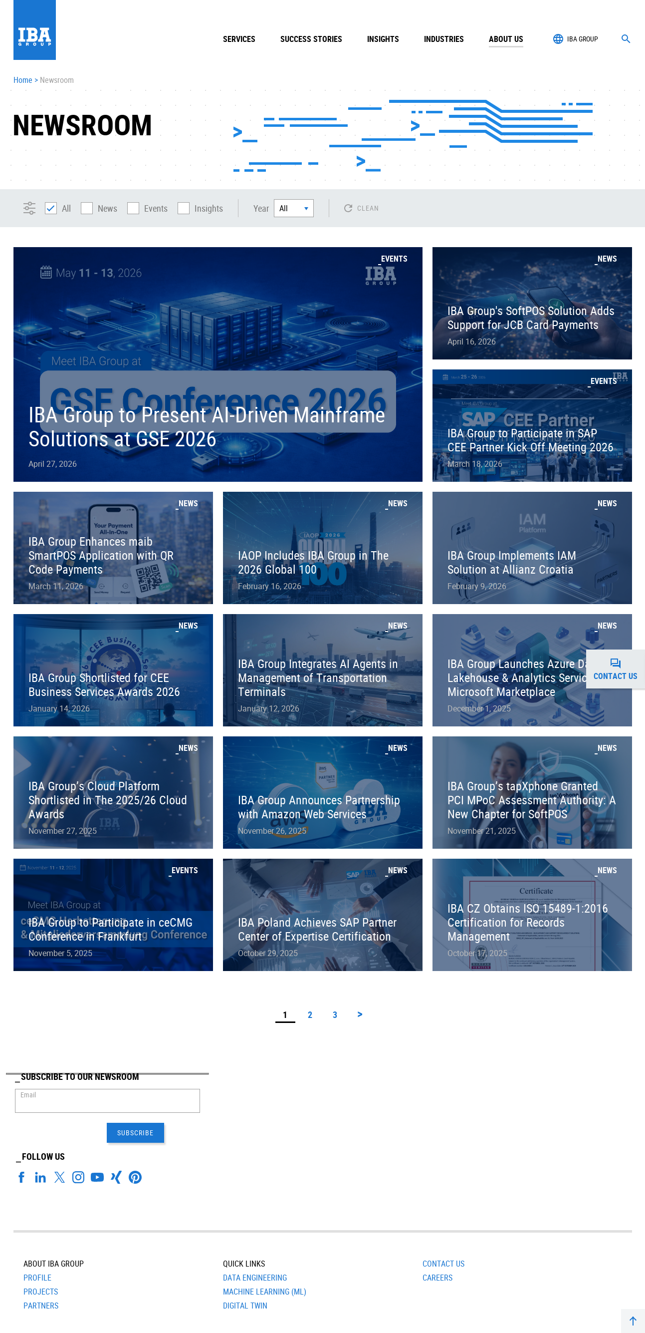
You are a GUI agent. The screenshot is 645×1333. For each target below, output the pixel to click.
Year (261, 208)
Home (22, 80)
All (58, 208)
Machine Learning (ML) (264, 1246)
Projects (40, 1246)
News (99, 208)
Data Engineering (255, 1232)
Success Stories (311, 38)
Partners (40, 1260)
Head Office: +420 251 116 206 (400, 1315)
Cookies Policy (235, 1315)
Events (147, 208)
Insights (383, 38)
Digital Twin (245, 1260)
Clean (368, 208)
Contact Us (443, 1218)
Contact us (619, 669)
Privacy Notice (184, 1315)
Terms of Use (284, 1315)
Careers (437, 1232)
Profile (37, 1232)
